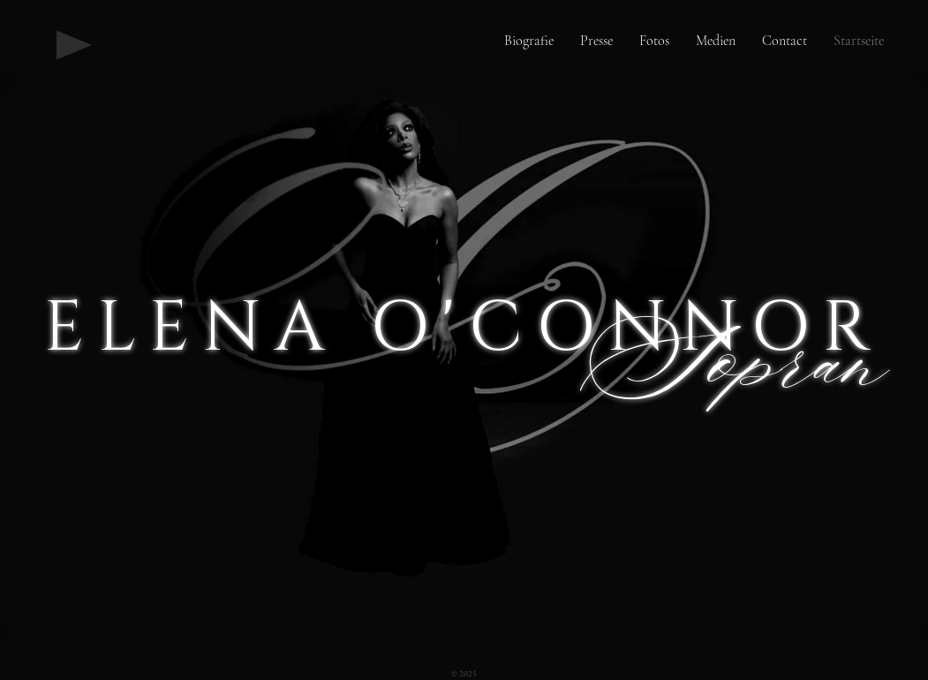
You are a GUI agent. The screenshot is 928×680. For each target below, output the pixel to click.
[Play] (74, 45)
